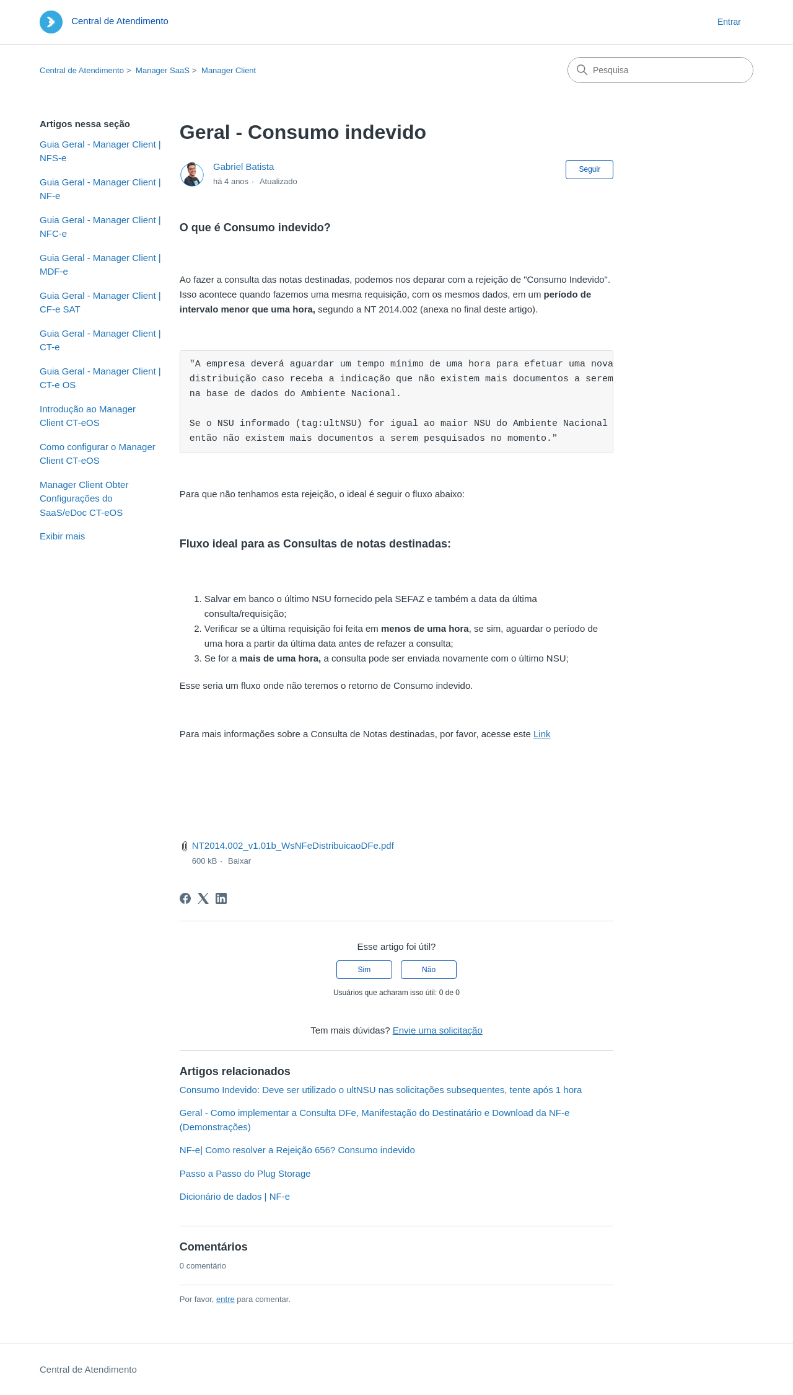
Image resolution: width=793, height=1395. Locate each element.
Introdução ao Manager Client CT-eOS (88, 416)
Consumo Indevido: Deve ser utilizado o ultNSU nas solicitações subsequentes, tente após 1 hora (381, 1089)
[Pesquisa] (660, 70)
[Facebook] (185, 898)
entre (225, 1299)
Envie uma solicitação (438, 1030)
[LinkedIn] (221, 898)
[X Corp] (203, 898)
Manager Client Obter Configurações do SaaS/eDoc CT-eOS (84, 498)
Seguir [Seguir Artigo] (589, 169)
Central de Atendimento (82, 70)
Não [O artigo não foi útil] (429, 969)
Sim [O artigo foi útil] (364, 969)
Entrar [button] (729, 22)
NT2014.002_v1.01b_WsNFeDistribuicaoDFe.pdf (293, 845)
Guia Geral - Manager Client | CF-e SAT (100, 302)
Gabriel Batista (243, 166)
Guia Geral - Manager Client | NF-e (100, 189)
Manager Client (228, 70)
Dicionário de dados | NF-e (235, 1196)
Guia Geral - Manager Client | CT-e (100, 340)
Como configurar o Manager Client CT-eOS (98, 453)
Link (542, 733)
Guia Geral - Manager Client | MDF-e (100, 264)
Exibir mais (62, 536)
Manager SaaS (163, 70)
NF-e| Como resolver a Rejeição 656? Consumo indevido (297, 1150)
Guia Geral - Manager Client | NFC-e (100, 227)
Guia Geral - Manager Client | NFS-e (100, 151)
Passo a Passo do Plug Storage (245, 1173)
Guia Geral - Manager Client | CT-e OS (100, 378)
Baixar (239, 861)
